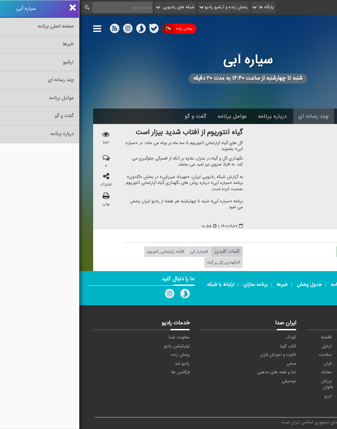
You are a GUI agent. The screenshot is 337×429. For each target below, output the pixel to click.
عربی (312, 396)
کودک (212, 337)
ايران (312, 346)
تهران (312, 355)
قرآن (248, 363)
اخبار (291, 116)
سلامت (246, 355)
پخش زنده (99, 29)
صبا (314, 363)
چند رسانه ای (234, 116)
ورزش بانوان (248, 384)
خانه (313, 116)
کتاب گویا (209, 346)
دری (248, 396)
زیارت (279, 405)
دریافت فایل (275, 251)
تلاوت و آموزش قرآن (199, 355)
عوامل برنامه (153, 116)
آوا (282, 337)
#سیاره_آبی (120, 251)
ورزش (279, 381)
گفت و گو (116, 116)
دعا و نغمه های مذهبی (197, 372)
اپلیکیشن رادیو (97, 346)
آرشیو (267, 116)
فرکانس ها (101, 372)
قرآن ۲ (311, 372)
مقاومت (310, 337)
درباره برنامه (193, 116)
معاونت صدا (99, 337)
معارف (247, 372)
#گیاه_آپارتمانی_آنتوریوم (86, 251)
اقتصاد (246, 337)
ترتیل (247, 346)
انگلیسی (309, 405)
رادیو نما (103, 363)
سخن (212, 363)
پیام (281, 346)
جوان (279, 355)
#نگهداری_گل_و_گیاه (144, 262)
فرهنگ (278, 363)
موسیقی (209, 381)
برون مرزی (275, 396)
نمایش (311, 381)
